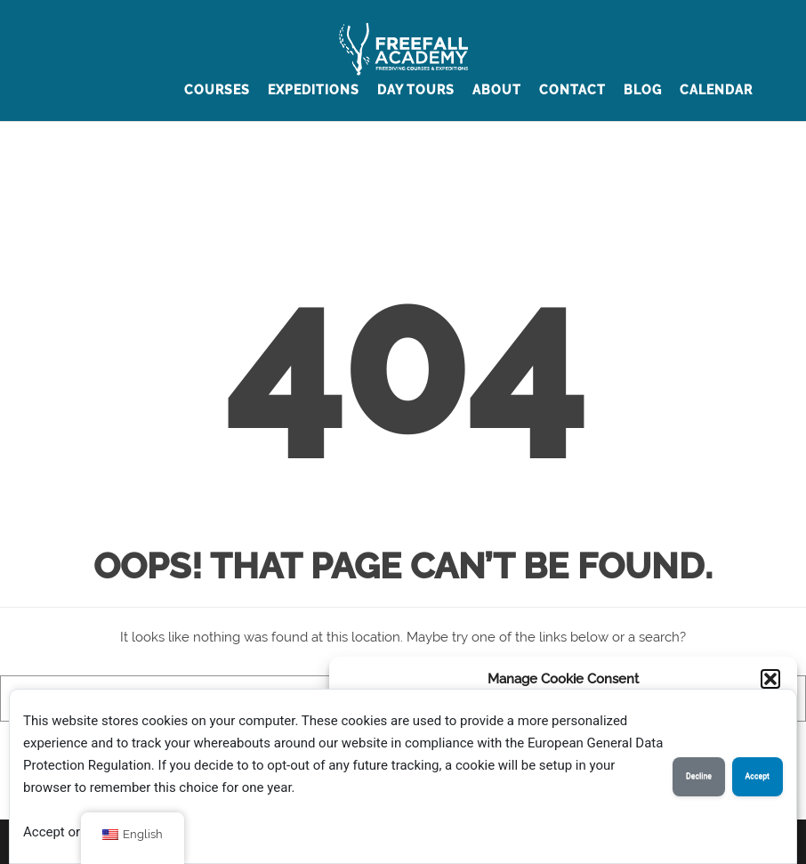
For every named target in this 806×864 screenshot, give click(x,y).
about (496, 90)
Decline (699, 775)
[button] (770, 679)
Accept (758, 775)
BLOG (643, 90)
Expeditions (313, 90)
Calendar (716, 90)
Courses (217, 90)
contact (572, 90)
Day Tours (416, 90)
